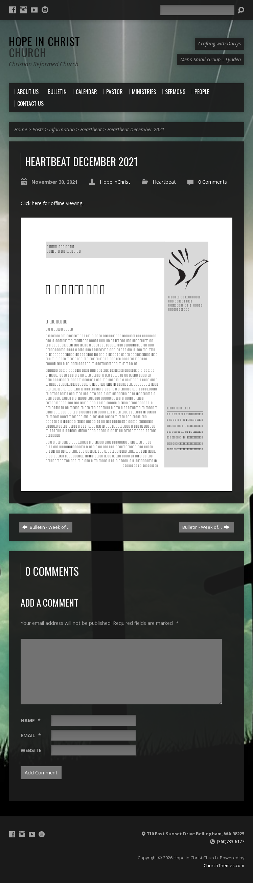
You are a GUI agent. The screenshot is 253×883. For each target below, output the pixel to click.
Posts (38, 129)
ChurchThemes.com (224, 865)
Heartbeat (91, 129)
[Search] (197, 10)
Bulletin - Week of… (45, 527)
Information (62, 129)
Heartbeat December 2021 (135, 129)
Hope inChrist (115, 182)
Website (31, 750)
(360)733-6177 (230, 841)
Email (31, 735)
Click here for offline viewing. (52, 203)
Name (31, 720)
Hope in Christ (44, 46)
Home (20, 129)
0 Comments (212, 182)
